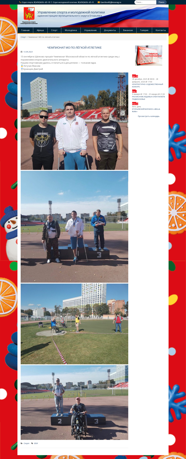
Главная (25, 30)
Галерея (144, 30)
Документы (110, 30)
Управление (90, 30)
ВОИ (36, 443)
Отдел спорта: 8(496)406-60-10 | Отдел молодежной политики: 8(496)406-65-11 (58, 2)
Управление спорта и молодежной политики (71, 12)
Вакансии (128, 30)
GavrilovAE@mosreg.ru (110, 2)
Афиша (40, 30)
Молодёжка (71, 30)
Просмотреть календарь (149, 116)
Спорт (54, 30)
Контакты (161, 30)
